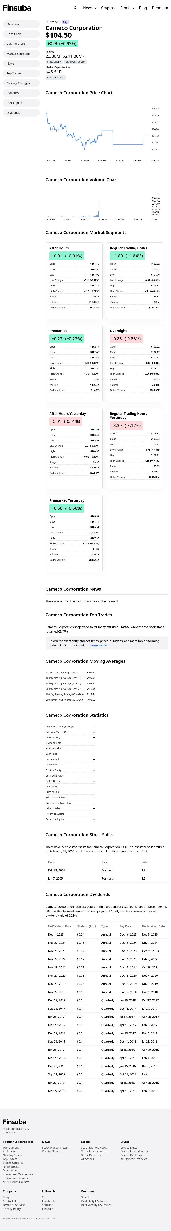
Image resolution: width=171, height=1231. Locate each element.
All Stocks (9, 1151)
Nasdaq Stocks (12, 1155)
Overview (13, 24)
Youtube (47, 1205)
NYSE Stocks (11, 1167)
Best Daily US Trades (94, 1201)
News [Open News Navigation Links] (89, 8)
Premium (160, 8)
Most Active (10, 1170)
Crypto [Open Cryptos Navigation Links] (108, 8)
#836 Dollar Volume (76, 61)
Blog (143, 8)
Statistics (13, 93)
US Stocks (52, 22)
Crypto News (50, 1151)
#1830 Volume (54, 61)
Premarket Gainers (15, 1178)
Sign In (85, 1197)
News (10, 63)
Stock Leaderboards (94, 1151)
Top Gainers (11, 1148)
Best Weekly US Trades (96, 1205)
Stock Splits (14, 103)
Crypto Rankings (131, 1155)
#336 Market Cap (55, 77)
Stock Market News (55, 1148)
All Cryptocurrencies (133, 1159)
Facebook (48, 1201)
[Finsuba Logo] (17, 7)
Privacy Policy (12, 1209)
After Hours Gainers (16, 1182)
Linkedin (47, 1209)
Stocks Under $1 (14, 1163)
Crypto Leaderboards (134, 1151)
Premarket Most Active (18, 1174)
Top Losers (10, 1159)
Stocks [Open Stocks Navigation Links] (127, 8)
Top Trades (14, 73)
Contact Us (10, 1201)
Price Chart (14, 34)
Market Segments (18, 54)
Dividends (13, 113)
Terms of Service (14, 1205)
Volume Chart (16, 44)
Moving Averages (18, 83)
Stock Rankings (91, 1155)
